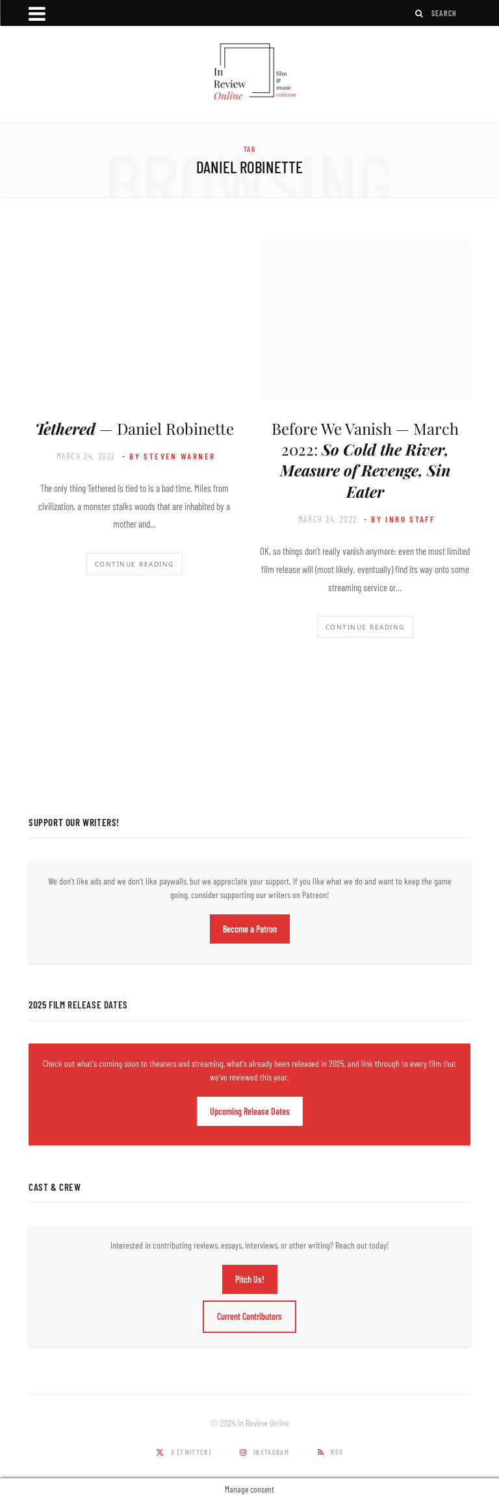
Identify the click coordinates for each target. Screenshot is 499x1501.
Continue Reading (134, 563)
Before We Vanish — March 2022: (365, 460)
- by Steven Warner (169, 456)
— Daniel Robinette (134, 428)
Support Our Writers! (74, 822)
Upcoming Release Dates (250, 1111)
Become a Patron (250, 928)
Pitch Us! (249, 1279)
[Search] (419, 13)
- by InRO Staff (399, 519)
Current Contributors (249, 1316)
